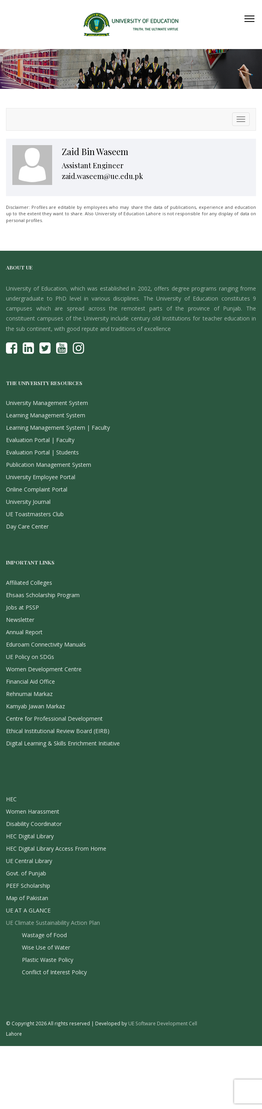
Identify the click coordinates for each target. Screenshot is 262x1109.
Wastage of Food (44, 935)
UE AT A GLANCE (28, 910)
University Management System (47, 403)
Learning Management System (45, 415)
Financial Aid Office (30, 681)
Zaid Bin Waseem (95, 151)
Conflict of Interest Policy (54, 972)
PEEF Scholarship (28, 885)
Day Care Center (27, 526)
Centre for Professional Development (54, 718)
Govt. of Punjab (26, 873)
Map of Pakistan (27, 898)
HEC (11, 799)
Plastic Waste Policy (47, 959)
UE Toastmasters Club (35, 514)
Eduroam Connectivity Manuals (46, 644)
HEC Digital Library (30, 836)
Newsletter (20, 619)
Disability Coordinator (34, 824)
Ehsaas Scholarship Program (43, 595)
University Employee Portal (40, 477)
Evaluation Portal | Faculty (40, 440)
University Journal (28, 501)
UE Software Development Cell (162, 1023)
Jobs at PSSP (22, 607)
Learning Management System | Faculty (58, 427)
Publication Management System (48, 464)
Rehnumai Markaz (29, 694)
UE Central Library (29, 861)
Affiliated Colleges (29, 582)
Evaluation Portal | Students (42, 452)
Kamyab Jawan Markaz (35, 706)
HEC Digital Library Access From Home (56, 848)
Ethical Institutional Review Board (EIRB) (57, 731)
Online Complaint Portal (36, 489)
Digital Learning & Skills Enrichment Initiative (63, 743)
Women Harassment (32, 811)
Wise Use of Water (46, 947)
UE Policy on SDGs (30, 657)
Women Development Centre (44, 669)
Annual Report (24, 632)
